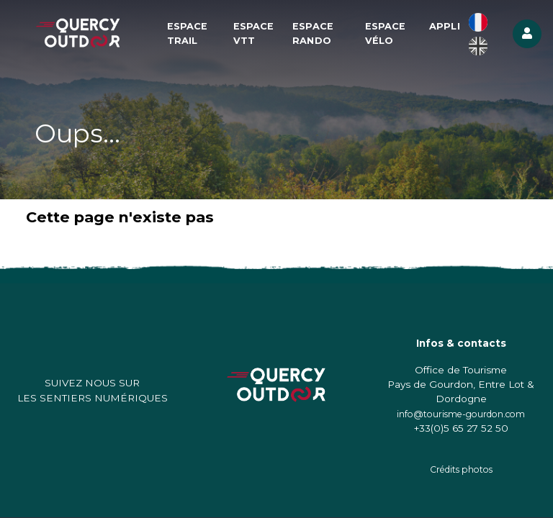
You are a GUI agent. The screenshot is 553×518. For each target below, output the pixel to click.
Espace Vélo (385, 33)
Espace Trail (187, 33)
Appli (444, 26)
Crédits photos (461, 469)
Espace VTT (253, 33)
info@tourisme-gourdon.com (461, 414)
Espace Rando (312, 33)
